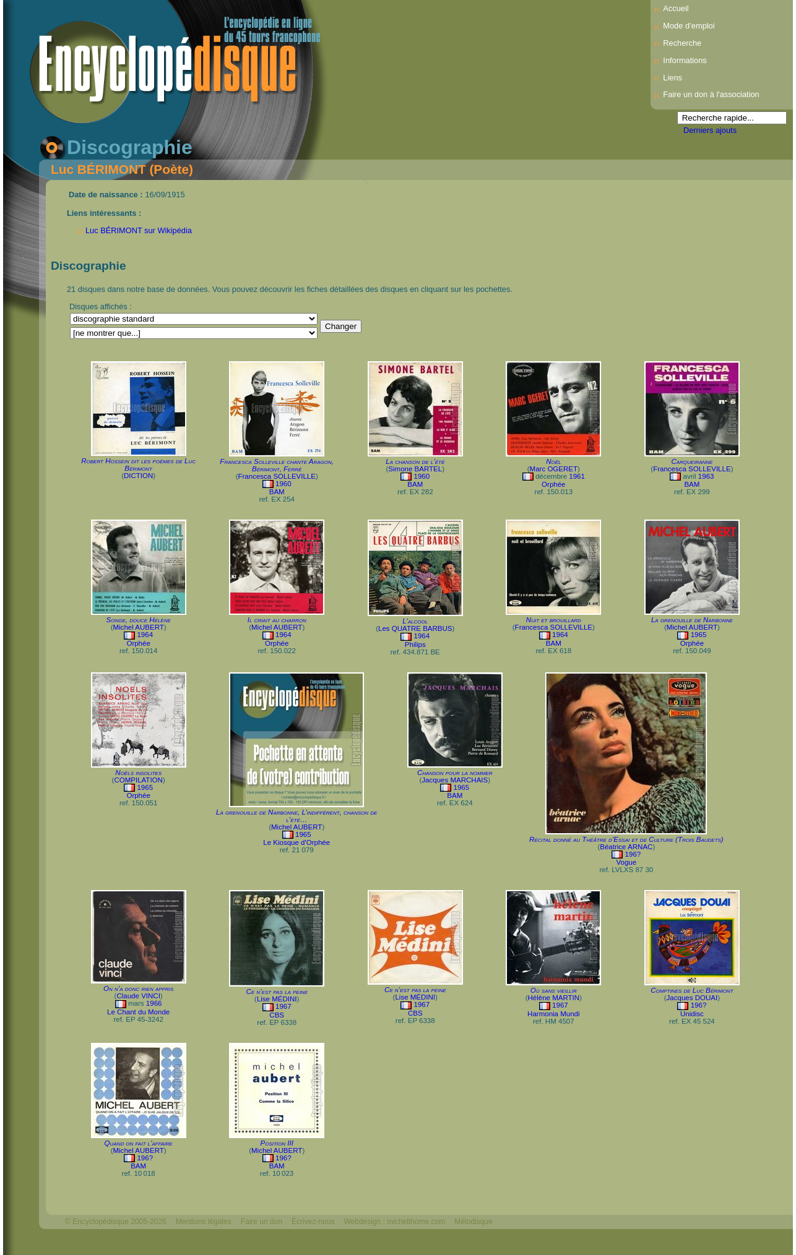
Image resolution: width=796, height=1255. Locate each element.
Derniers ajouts (710, 130)
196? (633, 854)
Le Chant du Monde (138, 1012)
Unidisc (692, 1013)
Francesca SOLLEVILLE (276, 476)
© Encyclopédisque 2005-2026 (116, 1221)
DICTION (138, 475)
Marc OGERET (554, 469)
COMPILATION (138, 780)
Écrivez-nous (313, 1221)
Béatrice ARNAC (626, 846)
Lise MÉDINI (277, 999)
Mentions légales (203, 1221)
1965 (699, 634)
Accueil (675, 8)
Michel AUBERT (138, 627)
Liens (672, 77)
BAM (277, 491)
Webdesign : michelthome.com (394, 1221)
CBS (276, 1015)
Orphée (553, 484)
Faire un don (261, 1221)
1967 (283, 1006)
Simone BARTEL (415, 469)
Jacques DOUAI (692, 997)
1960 (283, 483)
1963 (706, 476)
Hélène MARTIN (554, 997)
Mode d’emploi (688, 25)
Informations (684, 60)
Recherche (682, 43)
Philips (415, 644)
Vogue (626, 862)
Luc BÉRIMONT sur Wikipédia (138, 230)
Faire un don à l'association (711, 94)
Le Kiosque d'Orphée (296, 842)
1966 (154, 1003)
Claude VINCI (138, 996)
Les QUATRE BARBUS (415, 628)
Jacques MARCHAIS (455, 780)
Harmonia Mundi (553, 1013)
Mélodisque (473, 1221)
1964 (145, 634)
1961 (577, 476)
